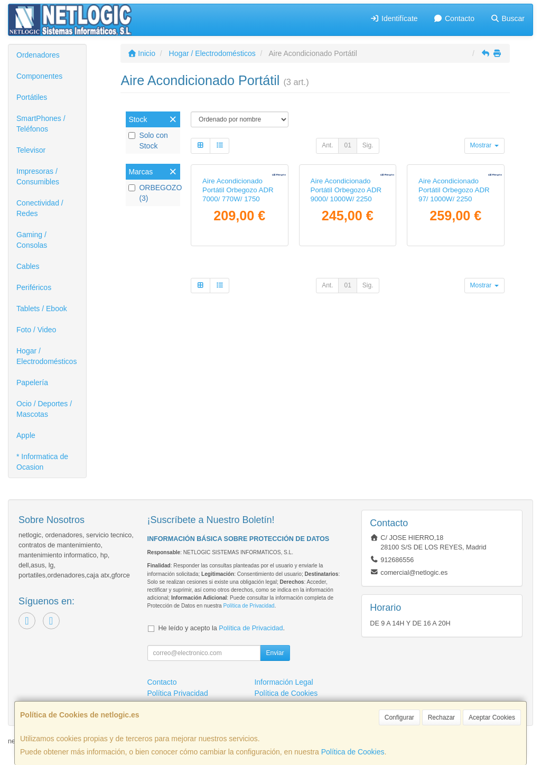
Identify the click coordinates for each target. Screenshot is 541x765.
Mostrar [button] (484, 145)
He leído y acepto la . (221, 628)
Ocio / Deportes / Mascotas (44, 408)
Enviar (275, 653)
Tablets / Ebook (41, 308)
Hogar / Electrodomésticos (46, 356)
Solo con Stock (147, 140)
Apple (25, 435)
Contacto (454, 18)
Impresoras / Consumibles (37, 176)
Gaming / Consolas (31, 239)
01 (347, 145)
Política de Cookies (353, 752)
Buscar (507, 18)
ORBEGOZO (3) (153, 192)
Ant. (327, 145)
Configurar (399, 717)
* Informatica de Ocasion (42, 461)
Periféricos (33, 287)
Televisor (30, 150)
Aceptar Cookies (492, 717)
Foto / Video (36, 329)
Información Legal (283, 682)
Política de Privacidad (248, 606)
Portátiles (31, 97)
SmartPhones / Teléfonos (41, 123)
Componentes (39, 76)
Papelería (32, 382)
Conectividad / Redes (39, 208)
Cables (28, 266)
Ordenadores (38, 55)
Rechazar (441, 717)
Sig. (368, 145)
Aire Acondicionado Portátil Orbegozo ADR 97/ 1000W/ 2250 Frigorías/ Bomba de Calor (454, 271)
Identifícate (394, 18)
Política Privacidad (177, 693)
